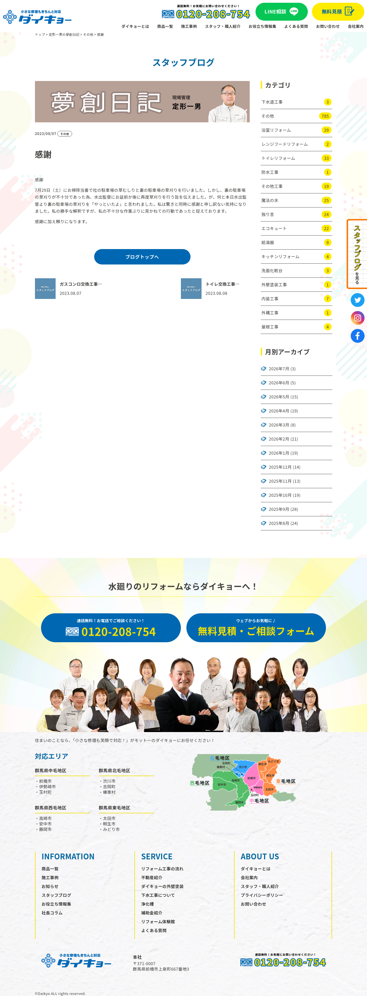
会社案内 (356, 26)
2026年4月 (279, 411)
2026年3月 (279, 425)
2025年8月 (279, 523)
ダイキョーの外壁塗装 (162, 886)
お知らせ (50, 886)
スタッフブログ (56, 895)
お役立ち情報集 (262, 26)
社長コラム (52, 913)
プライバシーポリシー (262, 895)
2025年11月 (280, 481)
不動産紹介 (151, 877)
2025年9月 (279, 509)
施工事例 (189, 26)
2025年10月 (280, 495)
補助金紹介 (151, 913)
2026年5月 (279, 397)
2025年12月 (280, 467)
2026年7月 (279, 368)
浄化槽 (147, 904)
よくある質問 (296, 26)
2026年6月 (279, 382)
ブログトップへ (142, 256)
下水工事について (158, 895)
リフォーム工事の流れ (162, 868)
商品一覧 (165, 26)
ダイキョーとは (135, 26)
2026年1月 (279, 453)
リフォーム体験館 (158, 921)
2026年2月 (279, 439)
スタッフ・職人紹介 (223, 26)
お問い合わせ (328, 26)
